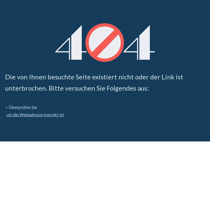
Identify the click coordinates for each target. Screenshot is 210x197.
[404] (105, 42)
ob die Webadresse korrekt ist (35, 114)
